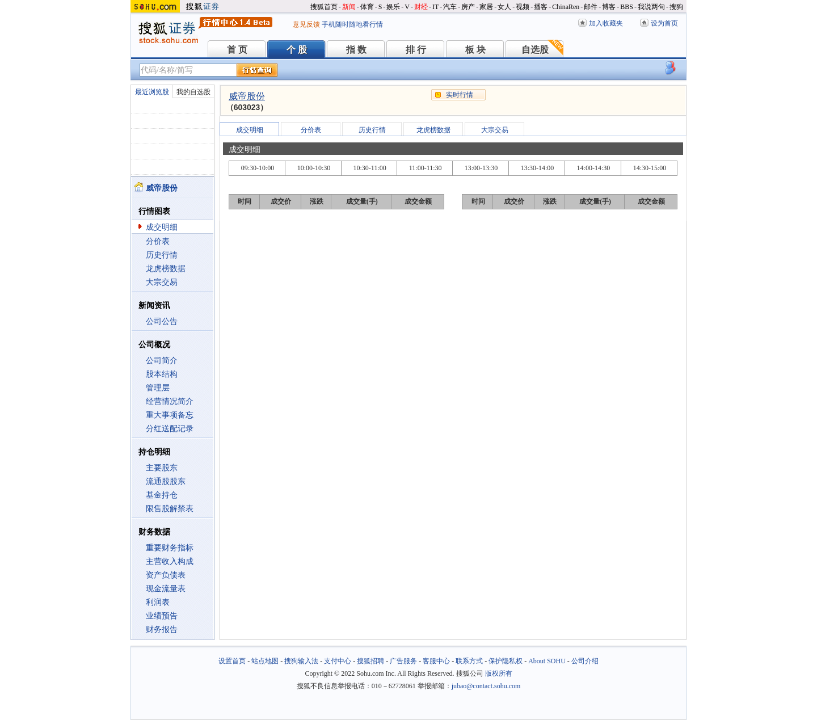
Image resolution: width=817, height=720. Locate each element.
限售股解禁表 (169, 508)
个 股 (297, 49)
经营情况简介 (169, 401)
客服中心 (436, 661)
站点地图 (265, 661)
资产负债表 (166, 575)
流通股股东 (166, 481)
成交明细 (162, 227)
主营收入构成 (169, 561)
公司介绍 (585, 661)
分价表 (158, 241)
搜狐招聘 (370, 661)
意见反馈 (306, 24)
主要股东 (162, 468)
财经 (421, 7)
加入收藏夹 (606, 23)
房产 (468, 7)
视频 (522, 7)
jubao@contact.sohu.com (486, 686)
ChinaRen (565, 7)
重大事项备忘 (169, 415)
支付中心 (337, 661)
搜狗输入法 (301, 661)
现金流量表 (166, 588)
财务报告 (162, 629)
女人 (504, 7)
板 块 (475, 49)
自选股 (535, 49)
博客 (609, 7)
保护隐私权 (505, 661)
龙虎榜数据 (166, 268)
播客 (541, 7)
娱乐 (393, 7)
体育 (367, 7)
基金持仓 (162, 495)
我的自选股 (193, 92)
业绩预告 (162, 616)
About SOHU (547, 661)
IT (435, 7)
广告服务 (403, 661)
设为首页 (664, 23)
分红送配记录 (169, 428)
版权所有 (498, 673)
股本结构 (162, 374)
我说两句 (651, 7)
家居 (486, 7)
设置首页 (232, 661)
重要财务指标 (169, 548)
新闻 (349, 7)
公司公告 (162, 321)
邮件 (590, 7)
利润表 (158, 602)
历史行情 (162, 255)
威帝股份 (247, 96)
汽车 (450, 7)
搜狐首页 (324, 7)
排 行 (416, 49)
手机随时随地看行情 (352, 24)
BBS (626, 7)
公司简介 (162, 360)
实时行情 (459, 95)
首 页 (237, 49)
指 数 (356, 49)
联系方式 (469, 661)
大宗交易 (162, 282)
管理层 (158, 388)
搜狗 (676, 7)
